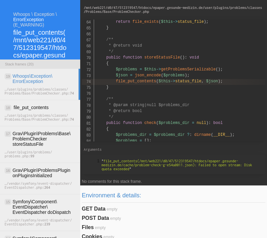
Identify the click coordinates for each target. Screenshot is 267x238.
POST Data (95, 218)
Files (88, 227)
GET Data (94, 209)
